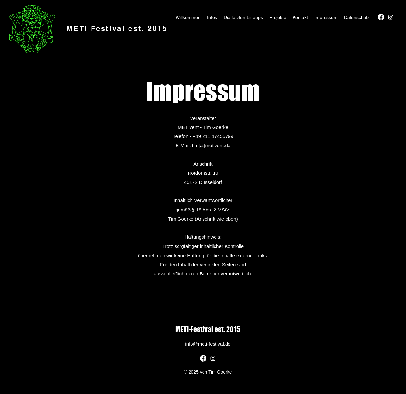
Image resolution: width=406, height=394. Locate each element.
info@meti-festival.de (207, 344)
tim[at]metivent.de (211, 145)
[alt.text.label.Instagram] (391, 17)
